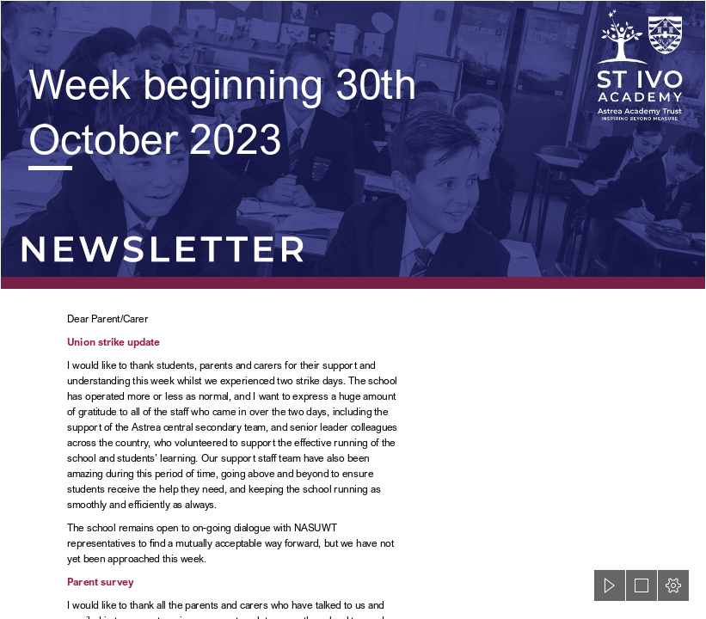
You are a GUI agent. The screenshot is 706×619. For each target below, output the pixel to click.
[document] (353, 309)
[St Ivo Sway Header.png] (353, 145)
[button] (609, 585)
